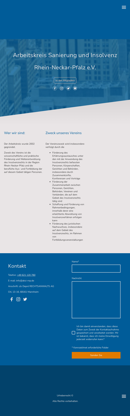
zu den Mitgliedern (65, 80)
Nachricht (77, 278)
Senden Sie (96, 355)
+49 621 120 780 (26, 275)
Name (75, 261)
